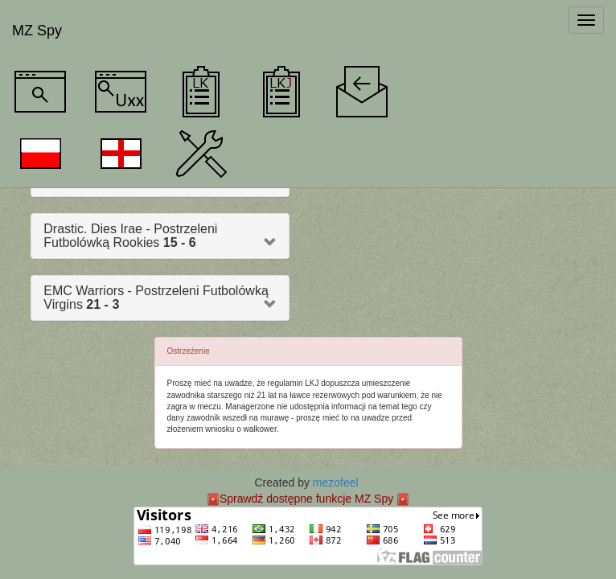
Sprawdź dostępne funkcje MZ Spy (306, 498)
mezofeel (336, 482)
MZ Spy (37, 31)
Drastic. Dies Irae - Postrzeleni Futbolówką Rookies (130, 236)
